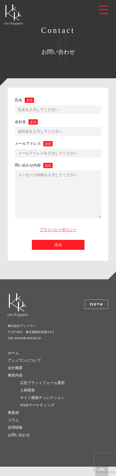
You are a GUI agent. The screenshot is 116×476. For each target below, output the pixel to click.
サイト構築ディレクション (42, 407)
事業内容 (15, 384)
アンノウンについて (24, 370)
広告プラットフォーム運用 (42, 392)
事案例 (13, 422)
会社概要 (15, 377)
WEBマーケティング (37, 414)
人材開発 (27, 399)
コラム (13, 429)
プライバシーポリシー (58, 239)
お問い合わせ (19, 444)
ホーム (13, 362)
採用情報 (15, 437)
